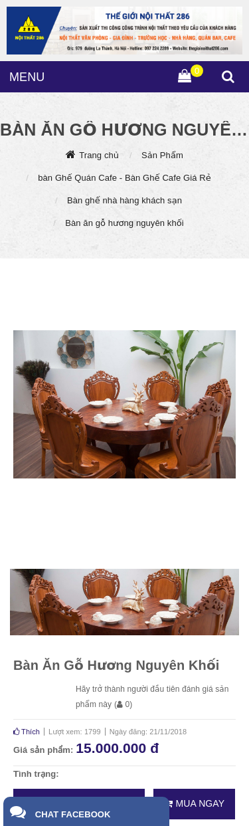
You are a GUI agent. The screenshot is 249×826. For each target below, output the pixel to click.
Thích (26, 732)
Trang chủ (99, 155)
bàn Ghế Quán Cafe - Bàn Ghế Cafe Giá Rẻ (124, 178)
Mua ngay (194, 803)
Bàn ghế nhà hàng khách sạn (124, 200)
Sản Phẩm (162, 155)
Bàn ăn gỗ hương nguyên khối (124, 223)
